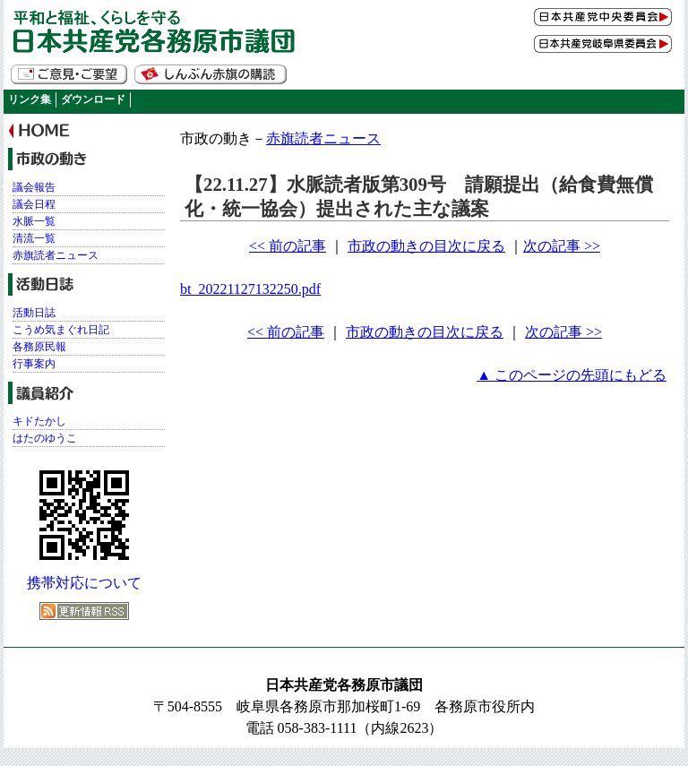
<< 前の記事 (287, 246)
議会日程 (34, 204)
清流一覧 (34, 238)
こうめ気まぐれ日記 (61, 329)
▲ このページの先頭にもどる (571, 375)
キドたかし (39, 421)
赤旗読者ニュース (323, 138)
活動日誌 (34, 312)
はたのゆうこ (45, 438)
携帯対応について (84, 582)
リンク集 (29, 99)
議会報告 (34, 187)
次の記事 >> (561, 246)
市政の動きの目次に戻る (426, 246)
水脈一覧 (34, 221)
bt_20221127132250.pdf (250, 289)
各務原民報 (39, 346)
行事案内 (34, 363)
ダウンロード (93, 99)
